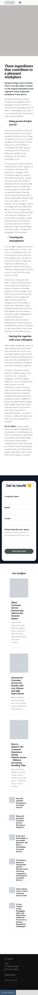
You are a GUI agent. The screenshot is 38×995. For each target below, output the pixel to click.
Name (7, 507)
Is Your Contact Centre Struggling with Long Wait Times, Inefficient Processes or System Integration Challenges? (21, 915)
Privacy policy (10, 975)
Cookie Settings (8, 992)
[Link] (19, 612)
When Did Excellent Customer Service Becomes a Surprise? (20, 821)
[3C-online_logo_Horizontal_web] (10, 2)
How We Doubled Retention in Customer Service (21, 802)
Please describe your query (17, 529)
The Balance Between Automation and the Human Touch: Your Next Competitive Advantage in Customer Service (22, 870)
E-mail (7, 518)
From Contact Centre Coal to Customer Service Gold (22, 892)
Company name (12, 496)
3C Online (9, 959)
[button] (19, 2)
